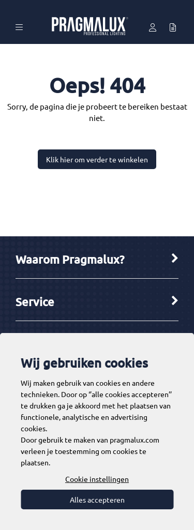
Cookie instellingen (97, 478)
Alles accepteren (97, 499)
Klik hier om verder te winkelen (97, 159)
